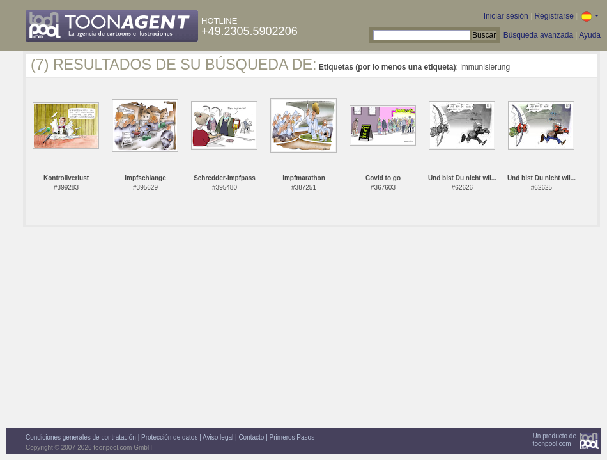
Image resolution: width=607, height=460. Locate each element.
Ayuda (590, 35)
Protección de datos (169, 437)
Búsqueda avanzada (538, 35)
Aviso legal (218, 437)
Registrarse (553, 16)
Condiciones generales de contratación (81, 437)
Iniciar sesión (506, 16)
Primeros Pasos (292, 437)
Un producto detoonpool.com (554, 440)
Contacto (251, 437)
